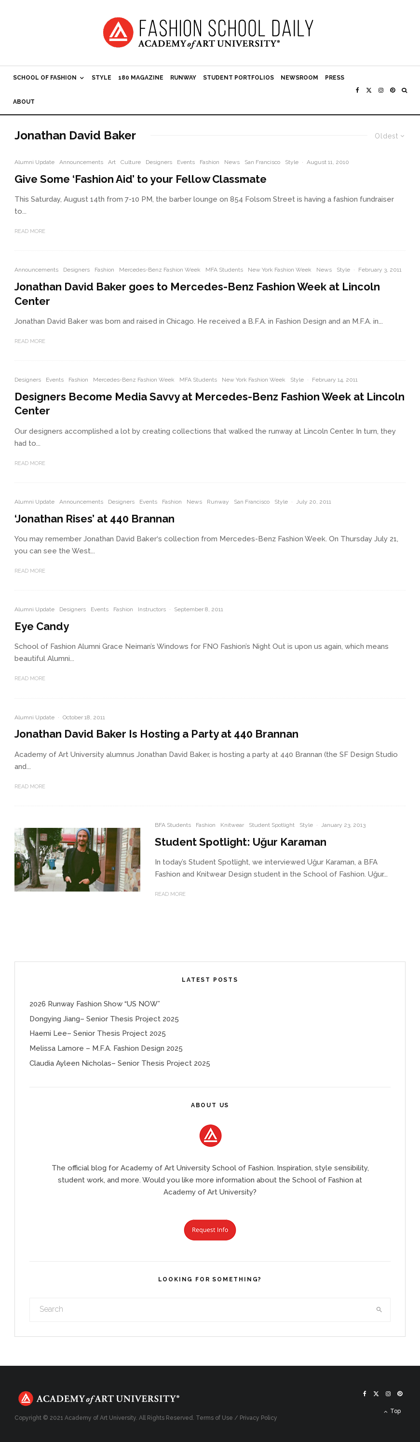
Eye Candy (41, 626)
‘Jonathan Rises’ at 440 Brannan (94, 518)
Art (112, 162)
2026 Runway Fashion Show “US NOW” (94, 1004)
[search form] (199, 1309)
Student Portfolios (238, 77)
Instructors (152, 609)
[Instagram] (381, 90)
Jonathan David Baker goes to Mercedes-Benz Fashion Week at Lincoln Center (197, 293)
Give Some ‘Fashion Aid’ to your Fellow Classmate (140, 179)
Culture (131, 162)
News (232, 162)
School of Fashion (45, 77)
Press (334, 77)
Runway (183, 77)
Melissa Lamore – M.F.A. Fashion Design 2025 (106, 1048)
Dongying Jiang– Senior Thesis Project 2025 (104, 1019)
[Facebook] (357, 90)
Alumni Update (34, 162)
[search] (379, 1309)
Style (101, 77)
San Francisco (262, 162)
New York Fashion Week (280, 269)
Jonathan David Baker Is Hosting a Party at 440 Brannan (156, 734)
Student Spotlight (272, 825)
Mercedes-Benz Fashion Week (160, 269)
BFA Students (173, 825)
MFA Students (224, 269)
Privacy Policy (258, 1418)
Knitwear (232, 825)
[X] (369, 90)
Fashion (209, 162)
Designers (159, 162)
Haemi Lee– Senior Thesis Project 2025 (97, 1033)
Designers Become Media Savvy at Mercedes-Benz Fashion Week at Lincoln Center (209, 403)
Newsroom (299, 77)
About (24, 101)
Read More (29, 231)
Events (186, 162)
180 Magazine (140, 77)
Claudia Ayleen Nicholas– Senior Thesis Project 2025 (119, 1063)
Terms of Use (214, 1418)
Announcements (81, 162)
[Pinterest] (392, 90)
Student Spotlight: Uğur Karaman (240, 842)
